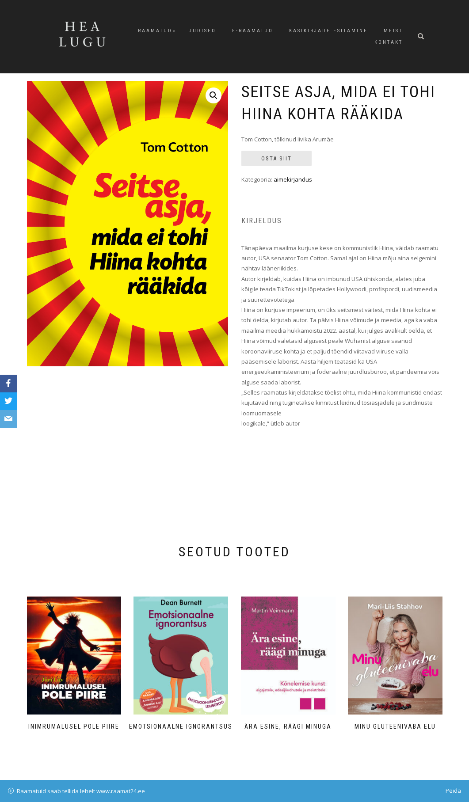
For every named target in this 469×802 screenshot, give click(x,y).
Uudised (202, 31)
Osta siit (276, 158)
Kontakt (388, 42)
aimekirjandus (293, 179)
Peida (453, 790)
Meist (393, 31)
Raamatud (155, 31)
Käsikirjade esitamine (328, 31)
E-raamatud (252, 31)
